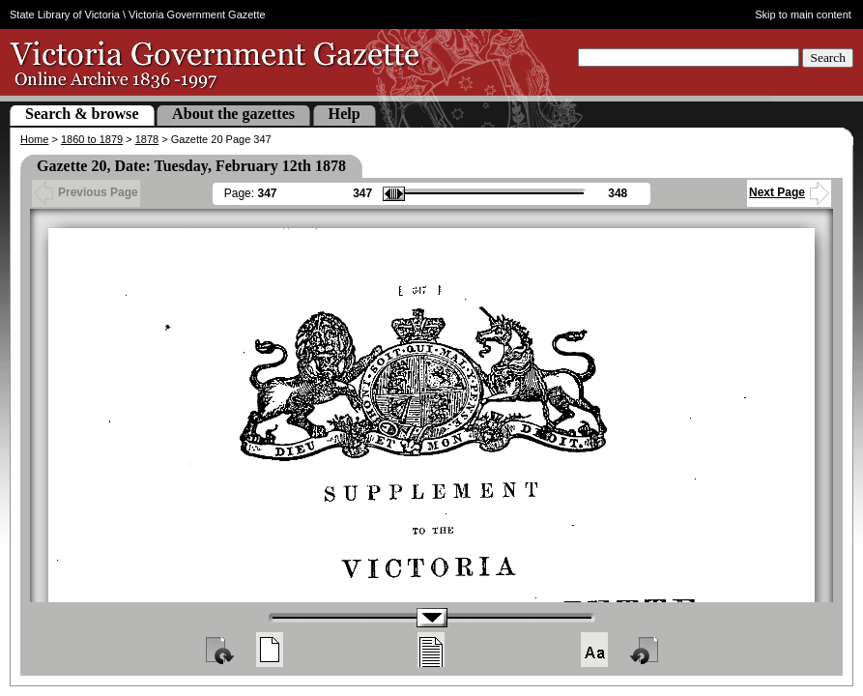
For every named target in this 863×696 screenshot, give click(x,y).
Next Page (789, 192)
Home (34, 139)
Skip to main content (803, 14)
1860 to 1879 (92, 139)
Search (828, 57)
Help (344, 113)
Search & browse (82, 113)
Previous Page (86, 192)
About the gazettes (233, 113)
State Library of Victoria (65, 14)
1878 (146, 139)
